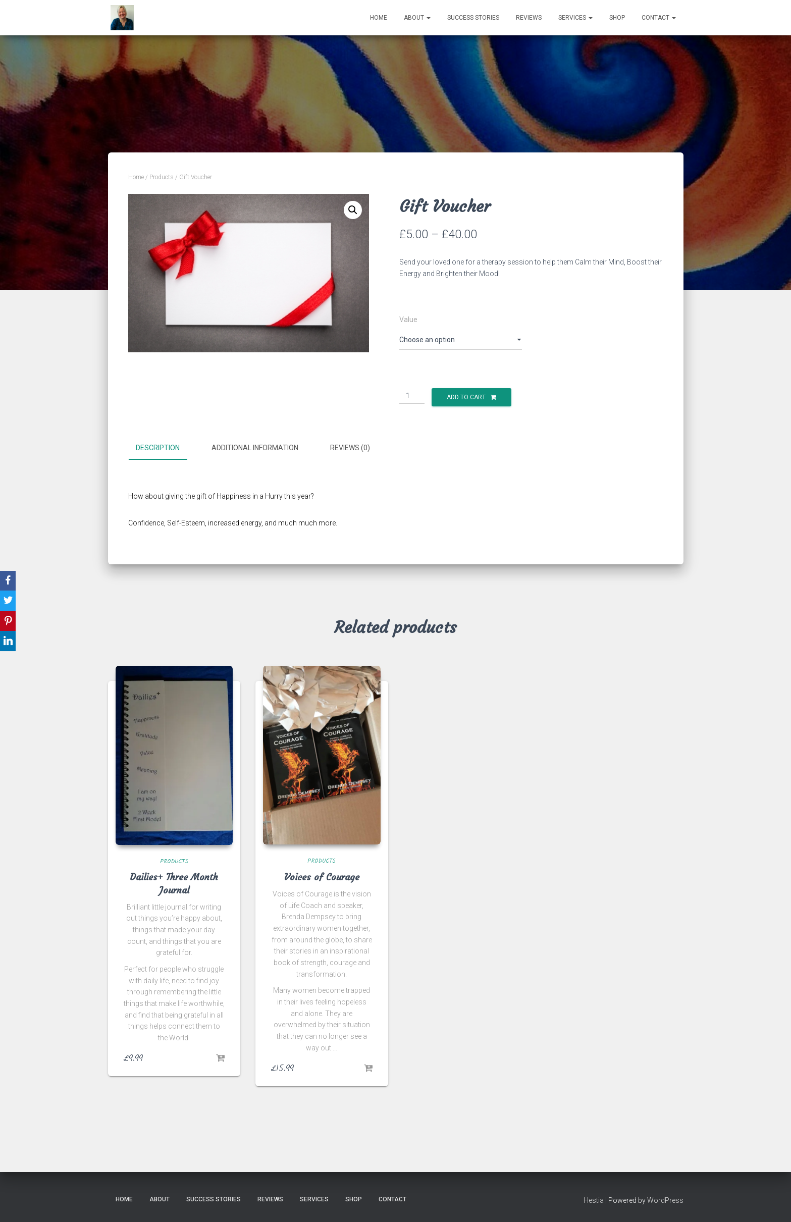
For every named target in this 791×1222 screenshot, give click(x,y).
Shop (617, 17)
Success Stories (473, 17)
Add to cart (466, 397)
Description (158, 448)
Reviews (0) (350, 448)
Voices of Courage (321, 876)
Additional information (255, 448)
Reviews (529, 17)
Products (161, 177)
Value (408, 319)
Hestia (594, 1199)
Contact (659, 17)
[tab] (165, 448)
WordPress (665, 1199)
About (417, 17)
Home (378, 17)
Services (575, 17)
